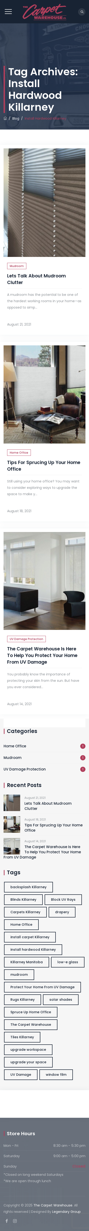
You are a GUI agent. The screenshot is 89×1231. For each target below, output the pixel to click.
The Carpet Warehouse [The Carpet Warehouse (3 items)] (30, 1024)
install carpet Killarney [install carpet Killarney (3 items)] (29, 937)
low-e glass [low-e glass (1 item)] (67, 962)
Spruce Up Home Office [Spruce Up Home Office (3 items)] (30, 1012)
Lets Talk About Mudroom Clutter (48, 806)
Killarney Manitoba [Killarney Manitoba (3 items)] (26, 962)
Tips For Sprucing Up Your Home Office (53, 828)
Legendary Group (66, 1211)
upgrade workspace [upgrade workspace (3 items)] (28, 1049)
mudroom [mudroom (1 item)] (19, 974)
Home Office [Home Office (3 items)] (21, 924)
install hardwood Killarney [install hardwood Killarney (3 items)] (33, 949)
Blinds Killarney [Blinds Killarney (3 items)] (23, 899)
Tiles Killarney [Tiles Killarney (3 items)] (22, 1037)
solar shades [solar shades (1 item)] (60, 999)
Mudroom (17, 266)
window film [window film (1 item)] (56, 1074)
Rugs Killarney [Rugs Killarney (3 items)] (22, 999)
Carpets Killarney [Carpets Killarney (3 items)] (25, 912)
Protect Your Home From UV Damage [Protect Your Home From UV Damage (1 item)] (42, 987)
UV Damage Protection (26, 639)
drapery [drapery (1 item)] (62, 912)
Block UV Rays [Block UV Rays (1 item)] (63, 899)
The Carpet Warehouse (52, 1205)
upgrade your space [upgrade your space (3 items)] (28, 1062)
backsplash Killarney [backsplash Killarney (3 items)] (28, 887)
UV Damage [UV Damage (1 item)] (20, 1074)
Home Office (19, 453)
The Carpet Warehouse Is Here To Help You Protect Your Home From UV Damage (42, 655)
